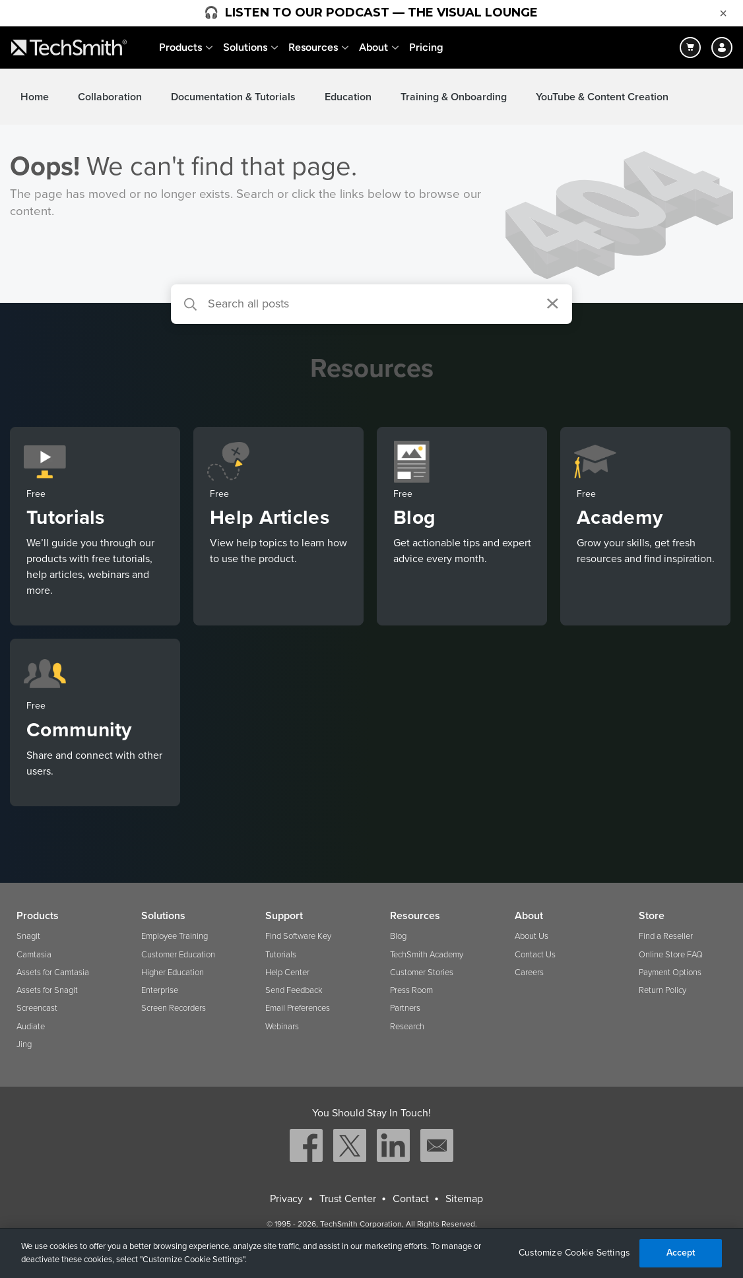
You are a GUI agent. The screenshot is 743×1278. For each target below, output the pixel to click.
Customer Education (178, 954)
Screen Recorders (173, 1008)
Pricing (426, 47)
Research (407, 1026)
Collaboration (110, 97)
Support (284, 915)
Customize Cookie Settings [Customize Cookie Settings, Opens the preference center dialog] (575, 1253)
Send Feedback (294, 990)
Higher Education (172, 972)
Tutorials (280, 954)
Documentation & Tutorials (233, 97)
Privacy (286, 1199)
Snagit (28, 936)
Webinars (282, 1026)
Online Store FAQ (671, 954)
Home (34, 97)
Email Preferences (297, 1008)
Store (651, 915)
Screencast (36, 1008)
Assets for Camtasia (52, 972)
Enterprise (159, 990)
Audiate (30, 1026)
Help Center (287, 972)
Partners (405, 1008)
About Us (531, 936)
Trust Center (347, 1199)
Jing (24, 1044)
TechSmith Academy (426, 954)
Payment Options (670, 972)
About (373, 47)
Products (180, 47)
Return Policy (662, 990)
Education (348, 97)
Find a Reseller (666, 936)
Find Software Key (298, 936)
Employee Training (174, 936)
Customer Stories (421, 972)
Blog (398, 936)
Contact (411, 1199)
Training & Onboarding (454, 97)
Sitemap (464, 1199)
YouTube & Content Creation (602, 97)
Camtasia (33, 954)
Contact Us (535, 954)
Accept (680, 1252)
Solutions (245, 47)
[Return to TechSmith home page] (69, 47)
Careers (529, 972)
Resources (313, 47)
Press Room (411, 990)
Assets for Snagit (47, 990)
